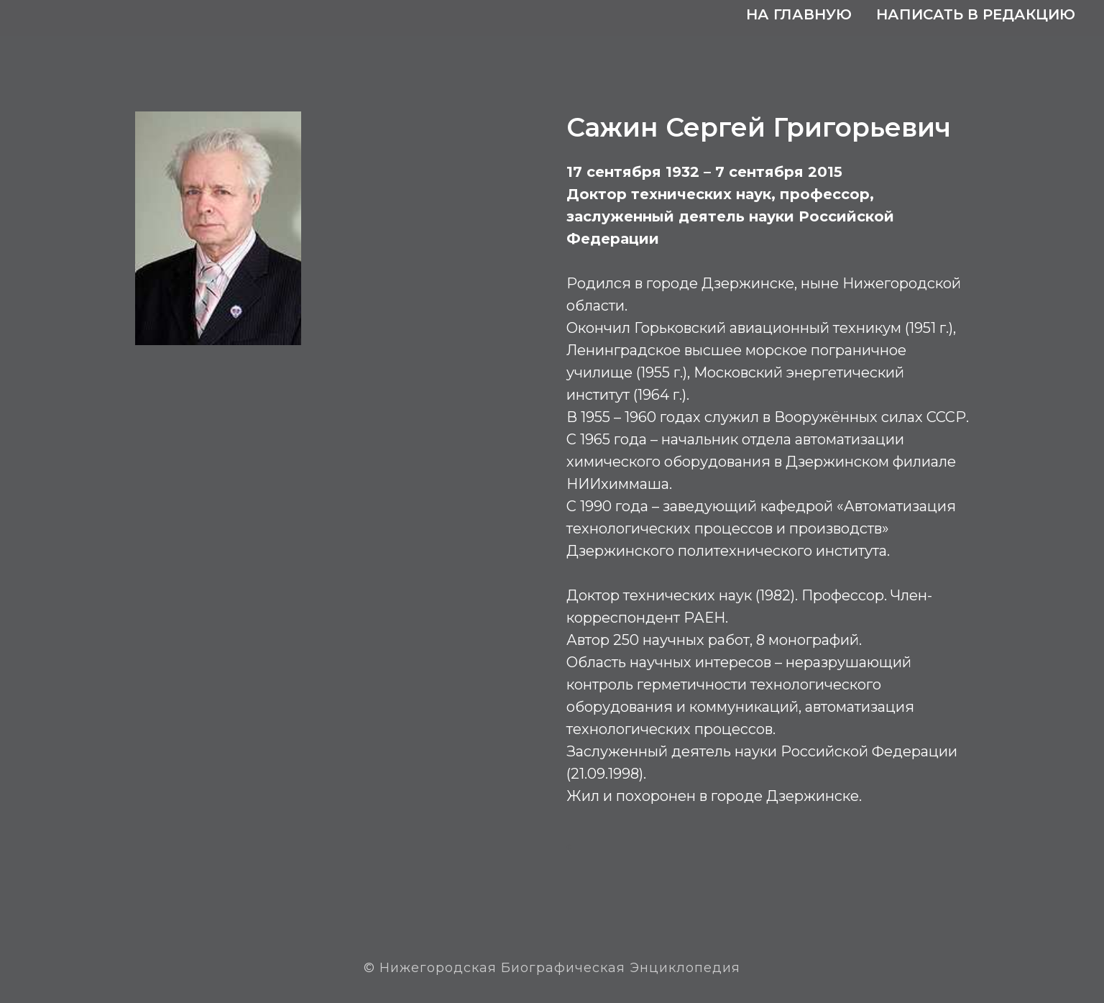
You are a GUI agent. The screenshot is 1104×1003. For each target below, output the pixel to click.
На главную (799, 14)
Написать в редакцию (975, 14)
